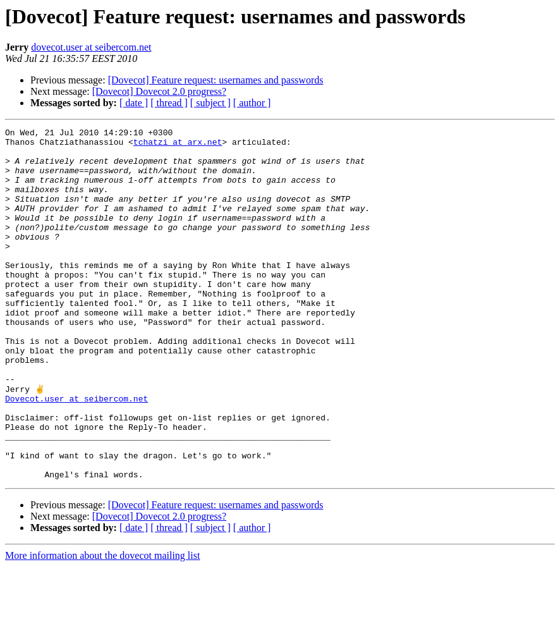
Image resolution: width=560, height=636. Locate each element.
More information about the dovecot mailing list (102, 625)
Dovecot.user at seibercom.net (76, 452)
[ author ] (252, 102)
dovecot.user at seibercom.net (91, 47)
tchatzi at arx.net (177, 145)
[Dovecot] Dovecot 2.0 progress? (159, 91)
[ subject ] (210, 102)
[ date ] (133, 102)
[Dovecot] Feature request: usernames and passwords (216, 80)
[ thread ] (169, 102)
